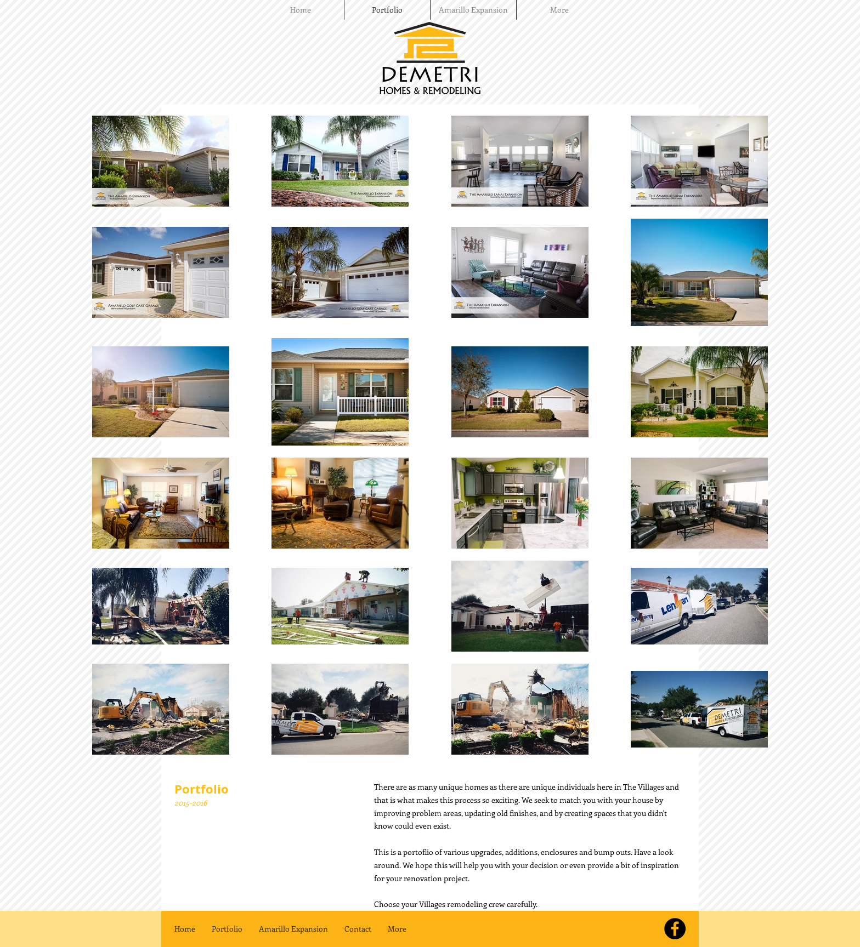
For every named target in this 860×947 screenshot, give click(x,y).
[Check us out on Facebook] (675, 928)
